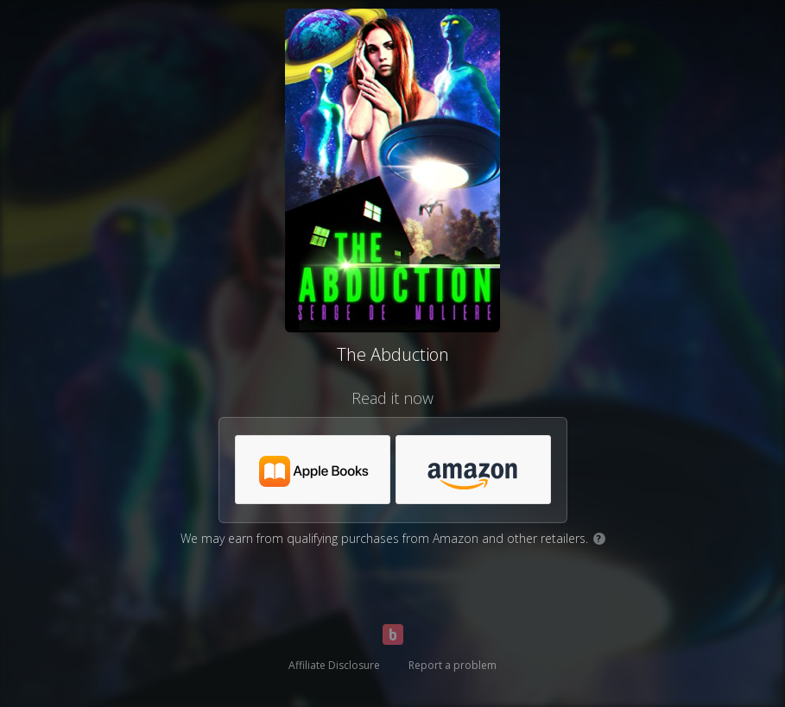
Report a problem (452, 665)
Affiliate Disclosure (334, 665)
